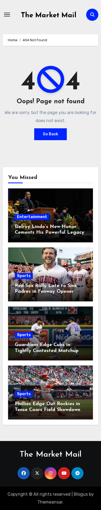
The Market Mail (48, 15)
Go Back (50, 134)
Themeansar (49, 502)
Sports (24, 276)
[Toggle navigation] (7, 14)
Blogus (81, 494)
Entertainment (32, 217)
